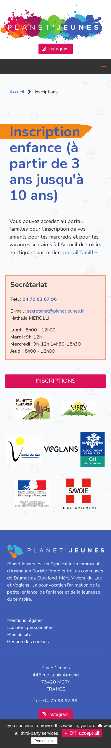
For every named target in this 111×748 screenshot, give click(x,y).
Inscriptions (55, 381)
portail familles (81, 252)
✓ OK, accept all (82, 733)
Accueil (16, 92)
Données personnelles (30, 627)
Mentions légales (25, 620)
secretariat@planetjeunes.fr (55, 311)
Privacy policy (73, 740)
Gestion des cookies (28, 641)
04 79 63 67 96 (39, 299)
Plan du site (19, 634)
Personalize (44, 741)
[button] (103, 66)
